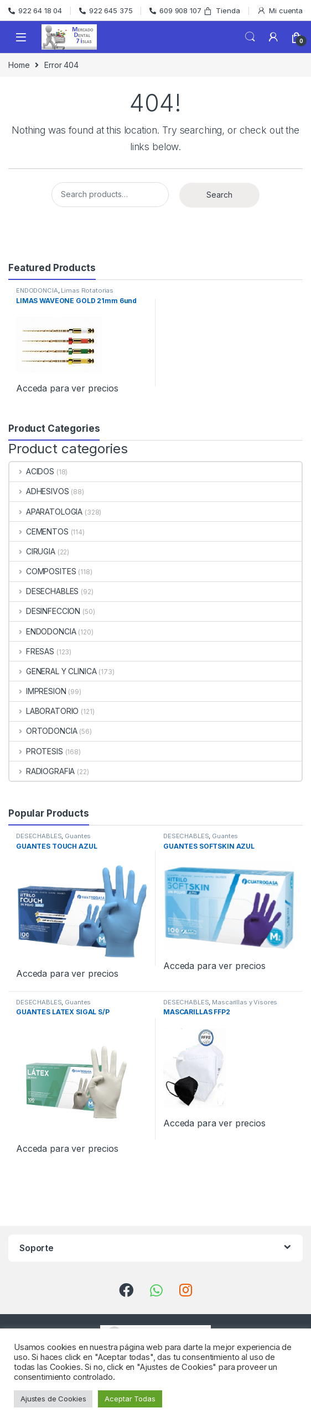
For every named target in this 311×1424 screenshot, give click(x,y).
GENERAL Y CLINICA (52, 671)
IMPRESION (37, 691)
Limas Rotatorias (87, 290)
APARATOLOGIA (45, 511)
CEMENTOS (39, 531)
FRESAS (31, 651)
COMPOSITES (42, 571)
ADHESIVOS (39, 491)
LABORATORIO (44, 711)
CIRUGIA (32, 551)
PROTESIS (36, 751)
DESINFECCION (44, 611)
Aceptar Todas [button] (130, 1398)
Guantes (78, 836)
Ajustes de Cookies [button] (53, 1398)
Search (250, 37)
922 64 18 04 (35, 10)
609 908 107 (175, 10)
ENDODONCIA (37, 290)
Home (18, 65)
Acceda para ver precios (67, 388)
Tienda (221, 10)
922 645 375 (105, 10)
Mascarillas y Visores (244, 1002)
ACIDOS (31, 471)
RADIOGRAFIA (42, 771)
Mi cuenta (280, 10)
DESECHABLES (44, 591)
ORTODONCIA (43, 730)
